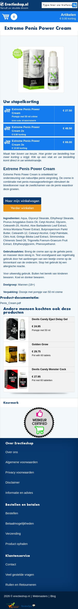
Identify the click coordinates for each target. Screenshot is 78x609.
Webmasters (40, 596)
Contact (10, 564)
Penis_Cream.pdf (10, 303)
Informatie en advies (19, 492)
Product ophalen (16, 544)
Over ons (11, 452)
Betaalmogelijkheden (19, 523)
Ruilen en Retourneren (20, 584)
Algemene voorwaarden (21, 462)
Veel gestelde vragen (19, 574)
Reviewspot (28, 605)
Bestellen (11, 513)
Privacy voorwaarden (19, 472)
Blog (53, 596)
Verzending (13, 533)
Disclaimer (12, 482)
